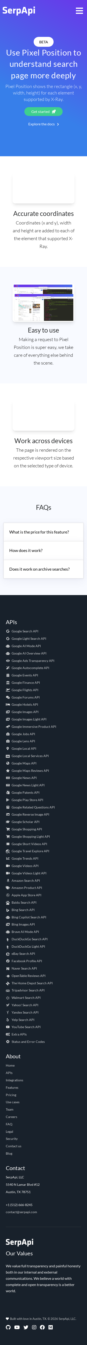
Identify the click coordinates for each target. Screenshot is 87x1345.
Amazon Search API (23, 880)
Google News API (21, 778)
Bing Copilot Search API (26, 917)
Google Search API (22, 631)
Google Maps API (21, 763)
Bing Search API (20, 910)
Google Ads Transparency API (30, 661)
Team (9, 1109)
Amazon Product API (24, 888)
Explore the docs (43, 124)
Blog (9, 1153)
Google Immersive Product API (31, 727)
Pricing (11, 1095)
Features (12, 1087)
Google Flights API (22, 690)
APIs (9, 1073)
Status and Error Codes (25, 1042)
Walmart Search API (23, 998)
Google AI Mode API (23, 646)
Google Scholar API (22, 822)
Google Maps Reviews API (27, 771)
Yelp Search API (20, 1020)
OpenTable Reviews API (25, 976)
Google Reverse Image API (27, 814)
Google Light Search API (26, 638)
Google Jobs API (20, 734)
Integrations (14, 1080)
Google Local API (21, 748)
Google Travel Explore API (27, 851)
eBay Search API (20, 954)
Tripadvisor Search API (25, 990)
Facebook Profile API (24, 961)
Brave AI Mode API (22, 932)
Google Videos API (22, 866)
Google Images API (22, 712)
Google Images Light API (26, 719)
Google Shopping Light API (28, 836)
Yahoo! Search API (22, 1005)
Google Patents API (22, 792)
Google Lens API (20, 741)
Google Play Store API (24, 800)
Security (12, 1139)
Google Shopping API (24, 829)
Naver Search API (21, 968)
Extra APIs (16, 1034)
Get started (43, 111)
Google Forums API (23, 697)
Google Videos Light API (26, 873)
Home (10, 1065)
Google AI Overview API (26, 653)
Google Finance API (23, 682)
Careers (11, 1117)
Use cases (12, 1102)
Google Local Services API (27, 756)
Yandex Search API (22, 1012)
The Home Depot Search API (29, 983)
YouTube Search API (23, 1027)
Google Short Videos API (26, 844)
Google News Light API (25, 785)
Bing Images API (20, 924)
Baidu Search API (21, 902)
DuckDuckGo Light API (25, 946)
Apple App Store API (23, 895)
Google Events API (22, 675)
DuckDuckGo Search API (27, 939)
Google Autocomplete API (27, 668)
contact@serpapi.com (21, 1212)
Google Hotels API (22, 704)
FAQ (9, 1124)
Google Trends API (22, 858)
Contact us (13, 1146)
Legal (9, 1131)
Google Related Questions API (30, 807)
